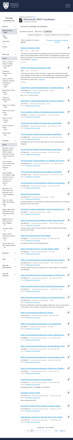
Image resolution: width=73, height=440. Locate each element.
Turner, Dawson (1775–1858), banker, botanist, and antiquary (8, 165)
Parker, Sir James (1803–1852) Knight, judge (8, 203)
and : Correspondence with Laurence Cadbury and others (43, 260)
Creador (5, 141)
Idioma (5, 26)
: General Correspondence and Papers (41, 123)
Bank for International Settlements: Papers (37, 313)
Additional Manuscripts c (7, 100)
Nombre (5, 253)
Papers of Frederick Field (30, 48)
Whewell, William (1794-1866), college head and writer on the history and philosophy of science (8, 179)
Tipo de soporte (5, 275)
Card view (39, 31)
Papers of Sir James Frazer (8, 113)
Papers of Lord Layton (33, 92)
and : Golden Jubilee (40, 249)
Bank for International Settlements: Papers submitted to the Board (43, 335)
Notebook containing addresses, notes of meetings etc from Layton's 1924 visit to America (43, 209)
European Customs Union (30, 393)
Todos (4, 58)
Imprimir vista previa (26, 31)
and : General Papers (43, 286)
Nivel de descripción (6, 266)
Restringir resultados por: (9, 19)
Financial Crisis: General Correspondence (36, 380)
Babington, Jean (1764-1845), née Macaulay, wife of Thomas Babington (8, 192)
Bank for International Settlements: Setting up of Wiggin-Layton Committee (43, 368)
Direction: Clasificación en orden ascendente (57, 35)
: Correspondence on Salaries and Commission (43, 161)
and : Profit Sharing (36, 236)
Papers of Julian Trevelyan (7, 120)
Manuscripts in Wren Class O (8, 92)
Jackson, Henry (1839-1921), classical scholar (8, 237)
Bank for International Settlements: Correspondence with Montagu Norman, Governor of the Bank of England (43, 357)
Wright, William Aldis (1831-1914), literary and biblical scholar (8, 212)
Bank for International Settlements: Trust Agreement (41, 324)
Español (6, 48)
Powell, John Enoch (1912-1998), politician (9, 245)
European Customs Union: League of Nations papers (41, 406)
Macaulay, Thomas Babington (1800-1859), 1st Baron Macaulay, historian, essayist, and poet (8, 153)
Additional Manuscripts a (7, 73)
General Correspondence (30, 194)
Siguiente (62, 431)
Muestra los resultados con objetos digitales (57, 41)
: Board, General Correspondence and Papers (43, 183)
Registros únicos (8, 31)
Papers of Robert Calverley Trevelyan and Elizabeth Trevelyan (8, 83)
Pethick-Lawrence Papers (8, 127)
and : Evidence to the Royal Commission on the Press (43, 297)
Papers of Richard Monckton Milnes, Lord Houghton (7, 65)
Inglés (8, 37)
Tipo (4, 259)
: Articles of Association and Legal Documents (43, 112)
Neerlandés (6, 42)
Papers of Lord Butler (9, 106)
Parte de (5, 54)
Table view (48, 31)
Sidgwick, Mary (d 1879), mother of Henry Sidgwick (7, 222)
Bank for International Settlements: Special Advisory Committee (43, 346)
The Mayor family (7, 229)
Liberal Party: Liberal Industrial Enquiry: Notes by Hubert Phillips (43, 101)
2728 (56, 431)
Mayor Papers (7, 134)
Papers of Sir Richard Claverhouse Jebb (36, 68)
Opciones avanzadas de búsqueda (34, 26)
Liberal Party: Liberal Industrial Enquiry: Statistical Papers (42, 88)
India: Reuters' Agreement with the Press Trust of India (41, 417)
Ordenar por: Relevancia (35, 35)
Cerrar (34, 17)
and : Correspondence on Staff (43, 275)
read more (34, 59)
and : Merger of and (43, 220)
